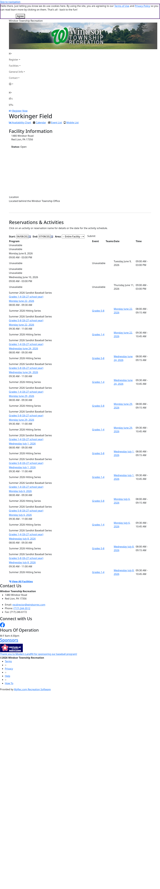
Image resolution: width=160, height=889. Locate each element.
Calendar (41, 122)
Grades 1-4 (98, 334)
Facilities (14, 65)
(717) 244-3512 (22, 608)
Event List (56, 122)
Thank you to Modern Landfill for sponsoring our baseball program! (38, 654)
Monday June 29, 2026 (21, 396)
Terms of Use (121, 6)
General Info (16, 71)
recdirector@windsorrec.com (28, 604)
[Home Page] (17, 53)
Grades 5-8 (98, 310)
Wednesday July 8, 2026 (22, 538)
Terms (8, 661)
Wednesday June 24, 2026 (23, 348)
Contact (13, 78)
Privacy (9, 668)
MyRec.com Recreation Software (32, 689)
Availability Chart (20, 122)
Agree (20, 16)
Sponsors (9, 640)
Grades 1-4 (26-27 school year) (26, 296)
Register (13, 59)
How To (9, 683)
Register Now (20, 110)
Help (7, 676)
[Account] (17, 84)
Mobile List (72, 122)
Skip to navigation (10, 2)
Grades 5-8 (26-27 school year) (26, 320)
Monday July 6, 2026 (20, 491)
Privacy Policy (142, 6)
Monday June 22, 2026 (21, 301)
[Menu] (11, 105)
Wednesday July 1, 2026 (22, 443)
